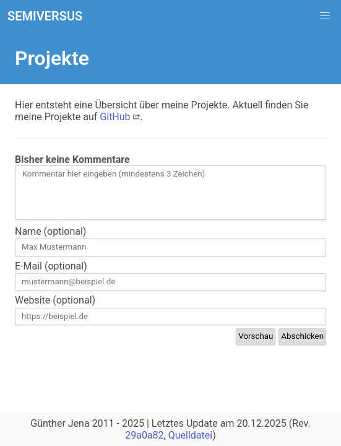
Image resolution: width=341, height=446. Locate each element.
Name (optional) (50, 231)
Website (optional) (55, 300)
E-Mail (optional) (51, 266)
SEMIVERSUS (44, 16)
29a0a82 (144, 435)
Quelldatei (190, 435)
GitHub (120, 117)
